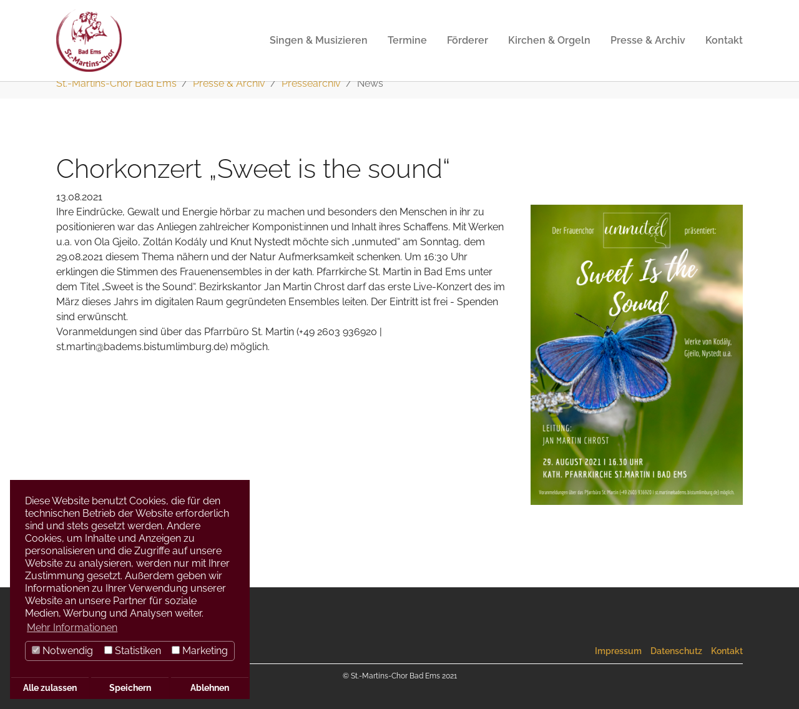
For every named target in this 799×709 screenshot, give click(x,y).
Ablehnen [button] (209, 687)
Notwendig (62, 651)
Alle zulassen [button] (50, 687)
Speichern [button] (130, 687)
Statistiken (132, 651)
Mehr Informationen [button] (72, 627)
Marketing (200, 651)
